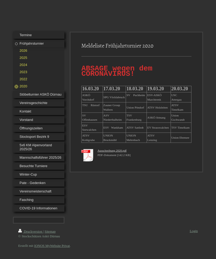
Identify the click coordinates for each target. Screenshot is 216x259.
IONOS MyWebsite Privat (52, 246)
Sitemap (50, 231)
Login (194, 231)
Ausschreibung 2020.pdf (111, 152)
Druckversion (30, 231)
